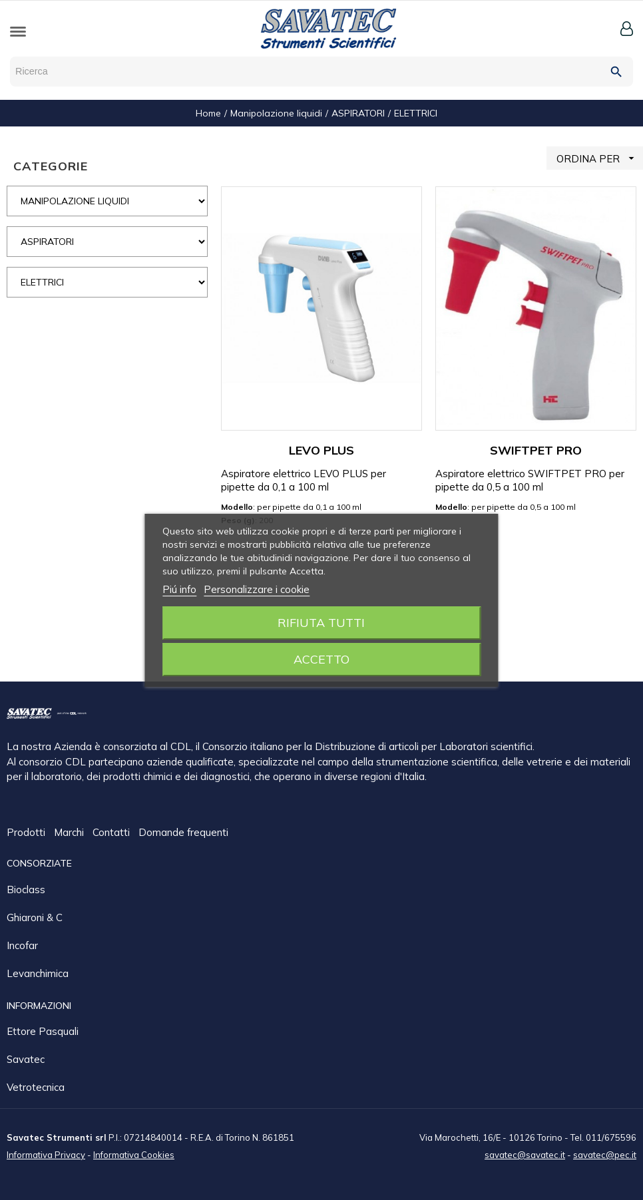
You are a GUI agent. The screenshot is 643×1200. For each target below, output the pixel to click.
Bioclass (26, 889)
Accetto (321, 659)
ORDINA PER (599, 158)
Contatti (112, 833)
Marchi (70, 833)
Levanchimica (38, 972)
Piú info (179, 589)
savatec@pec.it (604, 1154)
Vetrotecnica (36, 1086)
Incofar (22, 944)
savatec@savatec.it (525, 1154)
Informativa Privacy (46, 1154)
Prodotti (27, 833)
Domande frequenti (183, 833)
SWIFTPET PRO (536, 450)
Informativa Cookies (133, 1154)
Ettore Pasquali (43, 1030)
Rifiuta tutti (321, 622)
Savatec (26, 1058)
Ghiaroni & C (35, 916)
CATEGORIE (50, 166)
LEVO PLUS (321, 450)
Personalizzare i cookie (257, 589)
